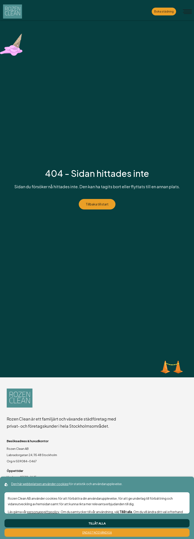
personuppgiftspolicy (43, 512)
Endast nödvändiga (97, 532)
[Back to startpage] (12, 11)
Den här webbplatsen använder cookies (39, 484)
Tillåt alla (97, 523)
